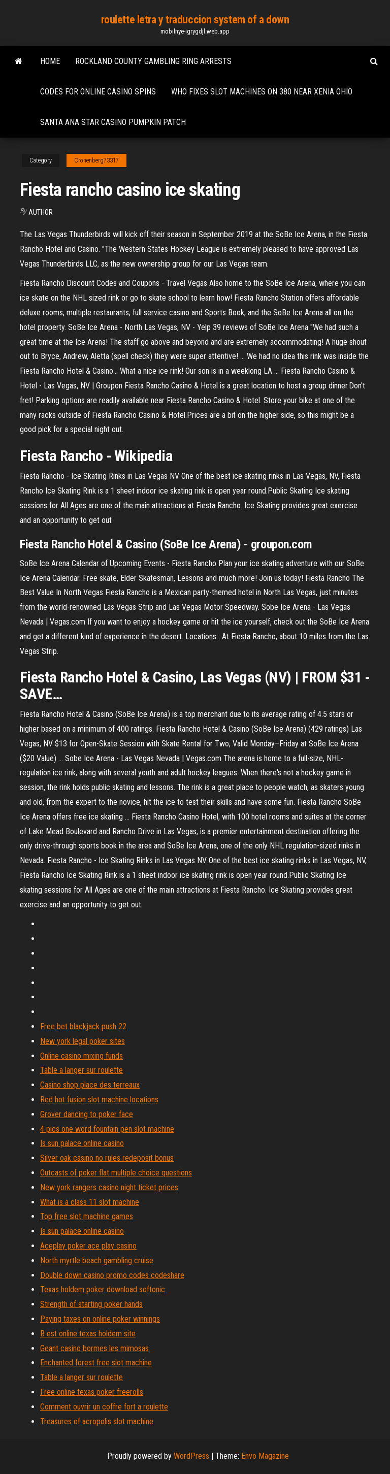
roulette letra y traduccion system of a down (195, 19)
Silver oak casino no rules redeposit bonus (107, 1158)
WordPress (191, 1456)
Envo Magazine (265, 1456)
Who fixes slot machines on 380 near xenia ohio (261, 91)
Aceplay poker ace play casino (88, 1246)
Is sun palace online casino (82, 1143)
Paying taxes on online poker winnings (100, 1319)
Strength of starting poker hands (91, 1304)
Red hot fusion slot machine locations (99, 1099)
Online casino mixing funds (81, 1056)
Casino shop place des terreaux (90, 1085)
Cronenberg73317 (96, 160)
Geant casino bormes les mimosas (94, 1348)
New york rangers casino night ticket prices (109, 1187)
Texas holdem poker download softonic (102, 1289)
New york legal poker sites (82, 1041)
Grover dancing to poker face (86, 1114)
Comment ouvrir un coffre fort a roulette (104, 1407)
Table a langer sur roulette (81, 1070)
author (40, 212)
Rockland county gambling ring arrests (153, 61)
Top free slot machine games (86, 1216)
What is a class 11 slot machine (89, 1202)
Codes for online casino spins (98, 91)
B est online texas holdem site (88, 1333)
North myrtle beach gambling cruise (96, 1260)
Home (50, 61)
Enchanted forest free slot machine (96, 1362)
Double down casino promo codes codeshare (112, 1275)
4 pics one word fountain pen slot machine (107, 1129)
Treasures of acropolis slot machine (96, 1421)
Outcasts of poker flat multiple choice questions (116, 1172)
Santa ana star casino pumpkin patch (113, 122)
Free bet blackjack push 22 (83, 1026)
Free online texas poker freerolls (91, 1392)
